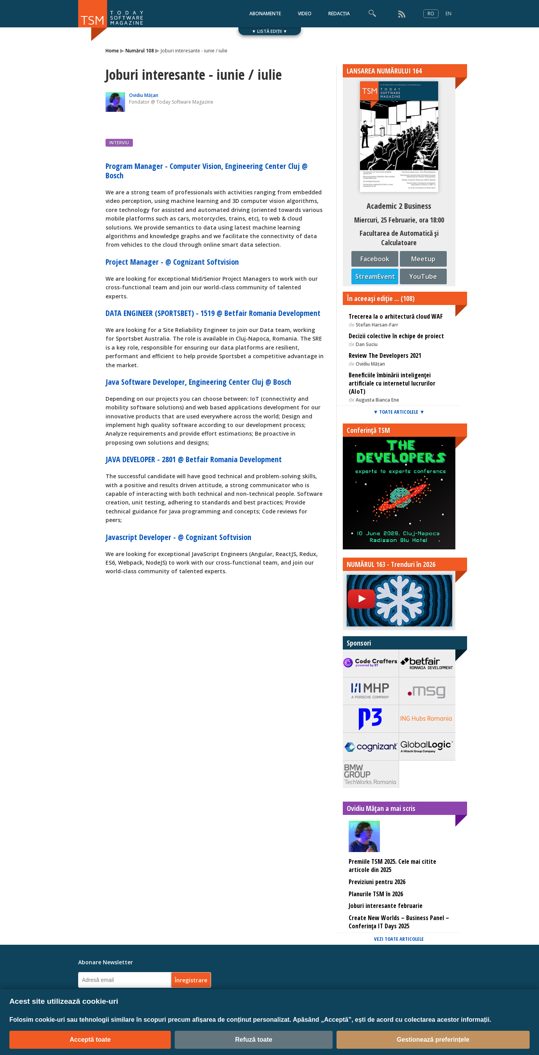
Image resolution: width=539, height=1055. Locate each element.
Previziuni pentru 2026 (377, 881)
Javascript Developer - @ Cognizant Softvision (178, 537)
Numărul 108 (139, 50)
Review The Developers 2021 (385, 355)
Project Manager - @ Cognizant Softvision (172, 262)
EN (448, 13)
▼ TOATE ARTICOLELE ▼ (399, 411)
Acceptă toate (90, 1039)
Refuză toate (253, 1039)
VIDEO (305, 13)
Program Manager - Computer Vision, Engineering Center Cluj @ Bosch (207, 171)
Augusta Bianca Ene (377, 400)
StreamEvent (375, 276)
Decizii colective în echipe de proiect (396, 336)
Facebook (374, 259)
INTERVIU (119, 142)
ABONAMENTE (265, 13)
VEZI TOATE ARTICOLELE (399, 938)
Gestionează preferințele (433, 1039)
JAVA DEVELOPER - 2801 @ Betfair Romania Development (194, 459)
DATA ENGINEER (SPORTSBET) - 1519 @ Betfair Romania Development (213, 313)
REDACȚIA (339, 13)
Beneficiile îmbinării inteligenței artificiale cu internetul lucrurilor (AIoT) (392, 383)
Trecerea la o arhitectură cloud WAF (396, 316)
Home (112, 50)
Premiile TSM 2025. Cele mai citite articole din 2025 (392, 865)
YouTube (423, 276)
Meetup (423, 259)
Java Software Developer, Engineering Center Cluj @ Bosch (198, 382)
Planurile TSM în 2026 (376, 894)
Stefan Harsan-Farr (377, 324)
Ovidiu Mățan (143, 95)
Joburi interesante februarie (386, 905)
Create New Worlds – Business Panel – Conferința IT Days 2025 (399, 921)
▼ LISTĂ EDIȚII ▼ (269, 31)
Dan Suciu (367, 344)
